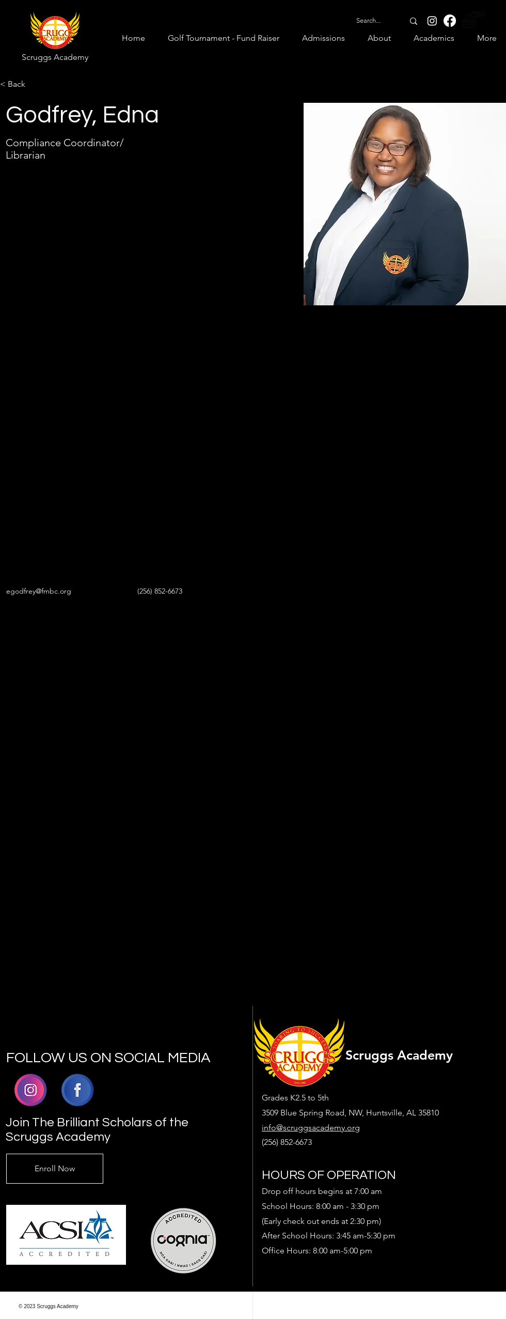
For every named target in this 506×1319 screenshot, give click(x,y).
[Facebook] (450, 20)
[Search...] (368, 20)
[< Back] (20, 84)
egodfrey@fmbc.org (38, 591)
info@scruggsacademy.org (311, 1127)
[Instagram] (432, 20)
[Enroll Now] (54, 1169)
